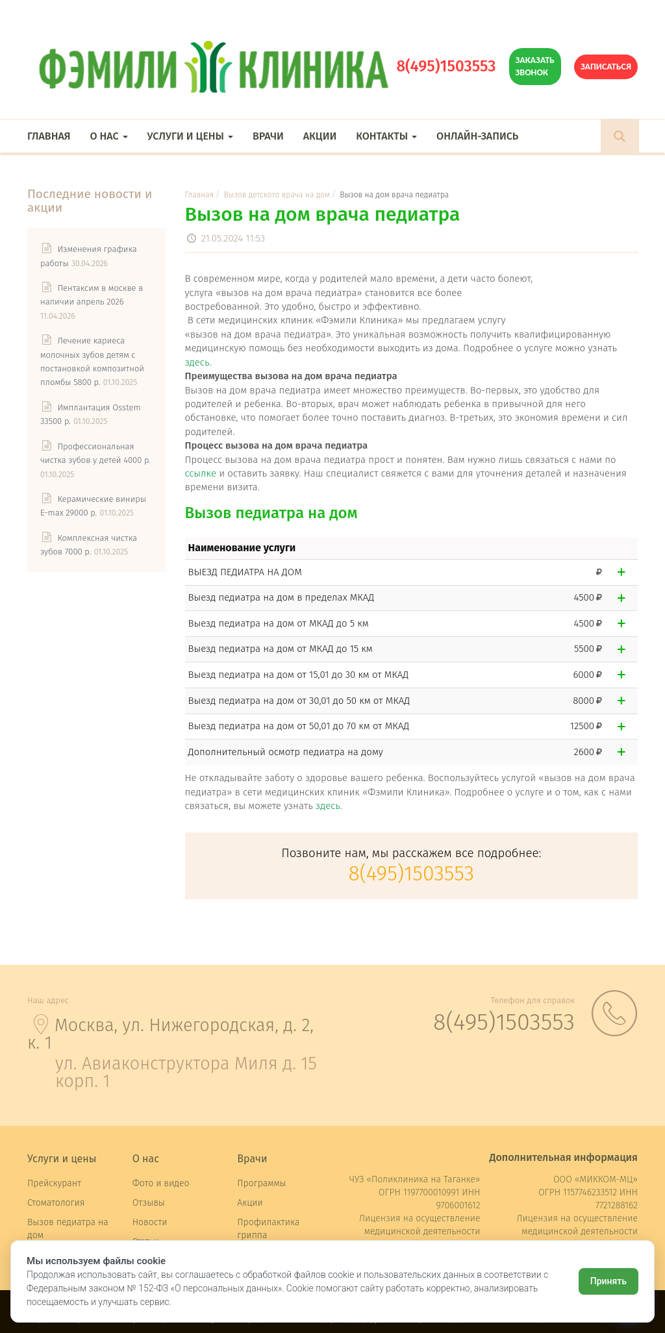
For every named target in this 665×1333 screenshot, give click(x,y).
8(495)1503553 (446, 66)
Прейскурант (54, 1183)
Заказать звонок (535, 66)
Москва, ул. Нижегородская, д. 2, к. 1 (170, 1034)
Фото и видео (161, 1183)
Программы (261, 1183)
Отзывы (148, 1202)
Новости (150, 1222)
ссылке (200, 473)
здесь (197, 362)
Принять (608, 1281)
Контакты (386, 136)
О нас (108, 136)
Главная (48, 136)
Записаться (606, 66)
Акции (319, 136)
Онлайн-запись (477, 136)
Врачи (268, 136)
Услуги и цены (190, 136)
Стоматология (55, 1202)
